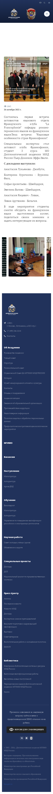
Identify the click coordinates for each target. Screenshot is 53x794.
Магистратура (10, 476)
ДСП (6, 571)
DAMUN (7, 647)
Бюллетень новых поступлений (17, 679)
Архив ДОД (9, 486)
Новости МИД (10, 608)
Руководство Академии (14, 353)
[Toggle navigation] (47, 14)
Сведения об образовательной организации (23, 403)
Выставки (8, 631)
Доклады (8, 566)
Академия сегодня (12, 398)
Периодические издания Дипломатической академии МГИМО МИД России (23, 685)
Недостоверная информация (16, 413)
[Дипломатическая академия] (14, 14)
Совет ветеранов (11, 636)
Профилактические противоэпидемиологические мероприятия (25, 427)
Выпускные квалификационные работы (21, 674)
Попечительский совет (14, 368)
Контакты (9, 336)
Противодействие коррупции (17, 408)
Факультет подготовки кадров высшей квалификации (20, 625)
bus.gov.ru (8, 784)
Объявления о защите (13, 547)
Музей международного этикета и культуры (23, 383)
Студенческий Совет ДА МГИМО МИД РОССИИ (24, 373)
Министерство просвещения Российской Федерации (25, 779)
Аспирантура (9, 481)
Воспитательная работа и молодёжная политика (25, 642)
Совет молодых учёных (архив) (17, 542)
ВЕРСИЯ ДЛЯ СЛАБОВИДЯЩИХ (26, 729)
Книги (6, 692)
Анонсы (7, 598)
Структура (8, 363)
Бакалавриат (9, 505)
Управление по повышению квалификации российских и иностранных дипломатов (22, 522)
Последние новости (12, 603)
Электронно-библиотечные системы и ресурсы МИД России (24, 667)
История (7, 378)
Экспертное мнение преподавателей (20, 618)
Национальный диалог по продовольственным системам (24, 578)
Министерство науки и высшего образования (22, 774)
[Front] (12, 309)
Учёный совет (10, 358)
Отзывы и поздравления (14, 393)
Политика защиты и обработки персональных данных (24, 419)
